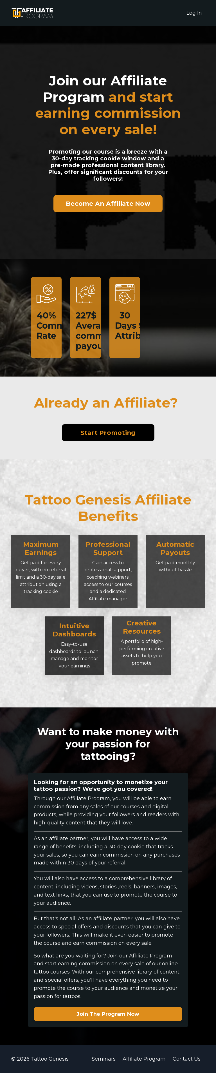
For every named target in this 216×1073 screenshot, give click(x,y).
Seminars (104, 1059)
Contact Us (187, 1059)
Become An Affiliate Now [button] (108, 203)
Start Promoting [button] (108, 432)
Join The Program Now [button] (107, 1014)
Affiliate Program (144, 1059)
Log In (194, 13)
